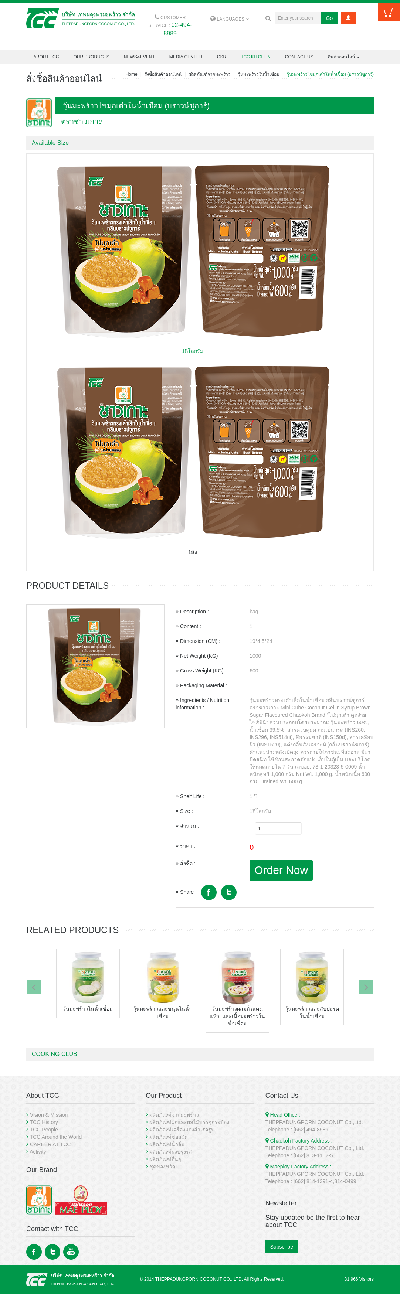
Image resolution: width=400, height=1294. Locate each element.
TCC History (44, 1122)
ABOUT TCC (46, 56)
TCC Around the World (56, 1137)
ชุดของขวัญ (163, 1166)
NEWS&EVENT (139, 56)
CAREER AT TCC (50, 1144)
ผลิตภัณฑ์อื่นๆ (165, 1159)
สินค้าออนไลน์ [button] (344, 56)
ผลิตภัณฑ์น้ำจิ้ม (166, 1144)
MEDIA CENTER (186, 56)
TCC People (44, 1130)
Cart (389, 12)
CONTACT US (299, 56)
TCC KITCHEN (256, 56)
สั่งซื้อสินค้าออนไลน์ (163, 74)
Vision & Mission (49, 1115)
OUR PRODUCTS (91, 56)
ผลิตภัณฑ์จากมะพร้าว (210, 74)
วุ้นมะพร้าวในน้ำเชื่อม (258, 74)
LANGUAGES (229, 19)
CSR (221, 56)
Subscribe (281, 1247)
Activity (38, 1152)
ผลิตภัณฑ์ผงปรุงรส (170, 1152)
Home (132, 74)
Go (329, 18)
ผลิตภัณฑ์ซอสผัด (168, 1137)
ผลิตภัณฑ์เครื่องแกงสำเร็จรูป (181, 1130)
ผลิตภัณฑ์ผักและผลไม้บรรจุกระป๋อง (189, 1122)
